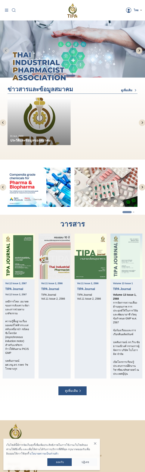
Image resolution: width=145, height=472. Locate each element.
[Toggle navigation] (7, 10)
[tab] (70, 76)
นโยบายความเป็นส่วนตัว (44, 453)
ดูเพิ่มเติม (129, 90)
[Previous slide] (6, 50)
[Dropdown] (138, 10)
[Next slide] (139, 50)
